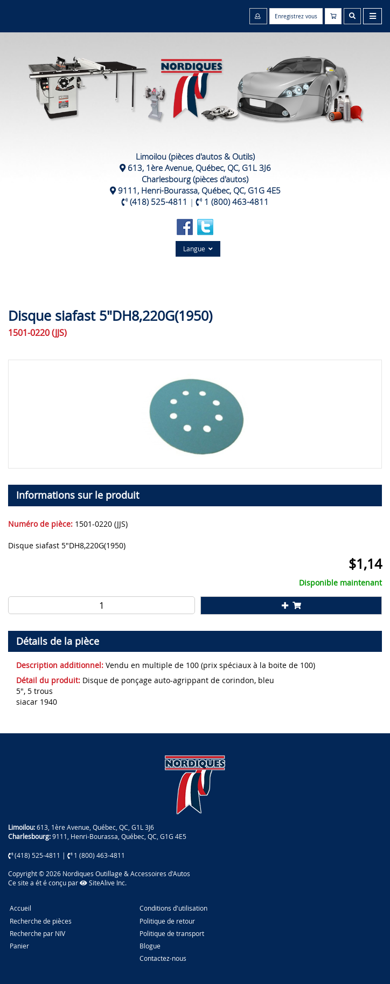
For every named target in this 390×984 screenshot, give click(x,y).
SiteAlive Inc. (103, 882)
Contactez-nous (163, 958)
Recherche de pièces (41, 921)
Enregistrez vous (296, 16)
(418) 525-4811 (158, 201)
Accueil (20, 908)
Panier (19, 945)
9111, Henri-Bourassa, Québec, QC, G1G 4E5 (199, 190)
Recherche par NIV (37, 933)
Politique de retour (167, 921)
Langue (198, 248)
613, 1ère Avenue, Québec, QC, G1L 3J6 (199, 167)
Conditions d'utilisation (173, 908)
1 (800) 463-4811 (236, 201)
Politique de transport (172, 933)
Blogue (150, 945)
